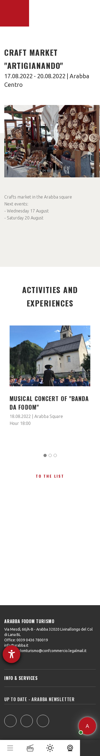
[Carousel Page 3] (55, 455)
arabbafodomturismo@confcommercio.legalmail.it (45, 651)
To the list (50, 476)
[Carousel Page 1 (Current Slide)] (45, 455)
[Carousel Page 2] (50, 455)
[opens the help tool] (11, 654)
